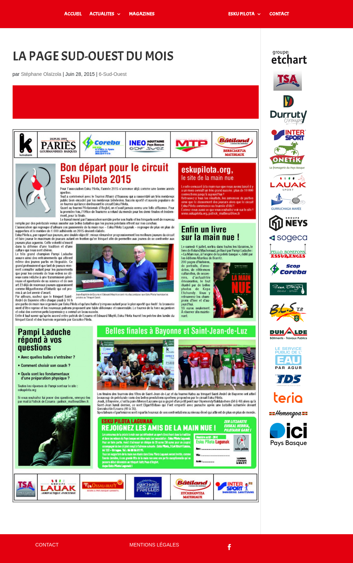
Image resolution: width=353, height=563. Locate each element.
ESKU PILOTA (241, 14)
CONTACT (279, 14)
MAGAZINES (142, 14)
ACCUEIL (73, 14)
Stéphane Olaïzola (41, 74)
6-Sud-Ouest (113, 74)
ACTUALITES (101, 14)
